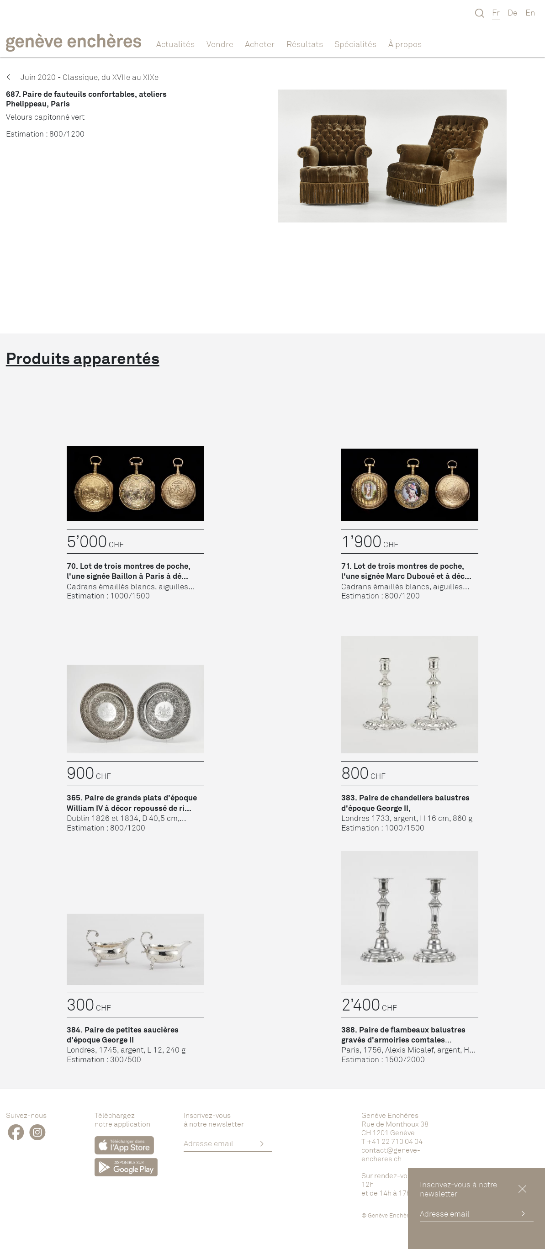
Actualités (175, 44)
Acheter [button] (260, 44)
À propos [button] (405, 44)
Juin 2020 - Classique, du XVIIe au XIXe (82, 77)
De (513, 12)
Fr (496, 12)
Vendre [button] (219, 44)
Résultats (304, 44)
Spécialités (355, 44)
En (530, 12)
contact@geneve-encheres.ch (390, 1154)
